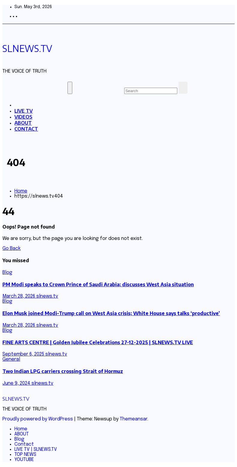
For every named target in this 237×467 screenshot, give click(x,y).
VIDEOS (23, 117)
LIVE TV (23, 111)
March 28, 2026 (19, 296)
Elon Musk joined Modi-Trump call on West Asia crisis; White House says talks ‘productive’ (111, 313)
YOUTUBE (24, 459)
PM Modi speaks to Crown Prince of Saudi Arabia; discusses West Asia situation (98, 284)
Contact (24, 444)
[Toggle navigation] (70, 88)
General (11, 359)
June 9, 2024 (17, 383)
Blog (7, 272)
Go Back (11, 248)
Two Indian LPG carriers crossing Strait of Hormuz (62, 371)
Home (20, 191)
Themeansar (133, 419)
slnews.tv (47, 296)
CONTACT (26, 129)
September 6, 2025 (23, 354)
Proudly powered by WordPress (38, 419)
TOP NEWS (25, 454)
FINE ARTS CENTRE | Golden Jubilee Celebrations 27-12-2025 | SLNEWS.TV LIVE (97, 342)
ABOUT (23, 123)
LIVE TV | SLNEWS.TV (35, 449)
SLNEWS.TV (27, 48)
